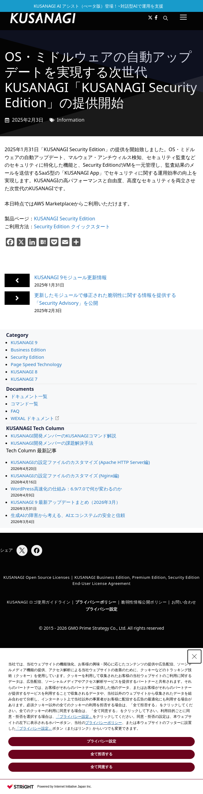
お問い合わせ (184, 602)
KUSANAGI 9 (24, 342)
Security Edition (27, 357)
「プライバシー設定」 (74, 716)
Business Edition (28, 350)
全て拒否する (101, 754)
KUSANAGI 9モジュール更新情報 (70, 277)
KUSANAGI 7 (24, 379)
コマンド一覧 (24, 404)
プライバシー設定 (101, 609)
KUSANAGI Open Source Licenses (36, 577)
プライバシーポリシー (103, 723)
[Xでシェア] (22, 550)
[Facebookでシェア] (36, 550)
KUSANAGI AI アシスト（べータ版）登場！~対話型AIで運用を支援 (98, 6)
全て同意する (101, 767)
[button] (165, 18)
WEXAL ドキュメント (32, 418)
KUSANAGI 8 (24, 372)
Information (71, 119)
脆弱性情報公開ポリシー (144, 602)
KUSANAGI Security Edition (64, 218)
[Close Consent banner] (194, 656)
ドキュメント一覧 (29, 396)
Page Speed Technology (36, 364)
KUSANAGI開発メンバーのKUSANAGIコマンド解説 (63, 436)
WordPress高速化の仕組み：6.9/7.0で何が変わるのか (66, 489)
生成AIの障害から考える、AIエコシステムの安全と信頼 (68, 515)
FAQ (15, 411)
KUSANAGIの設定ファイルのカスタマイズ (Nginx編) (65, 475)
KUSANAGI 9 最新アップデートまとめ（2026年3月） (65, 502)
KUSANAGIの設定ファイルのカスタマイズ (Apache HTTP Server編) (80, 462)
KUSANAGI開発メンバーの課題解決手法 (52, 443)
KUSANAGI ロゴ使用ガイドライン (38, 602)
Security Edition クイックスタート (72, 226)
